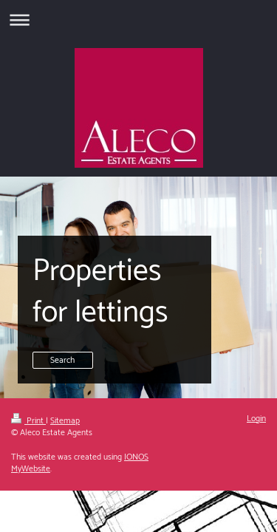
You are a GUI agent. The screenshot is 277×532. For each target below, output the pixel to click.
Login (256, 419)
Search (62, 360)
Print (28, 421)
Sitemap (65, 421)
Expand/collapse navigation (138, 19)
